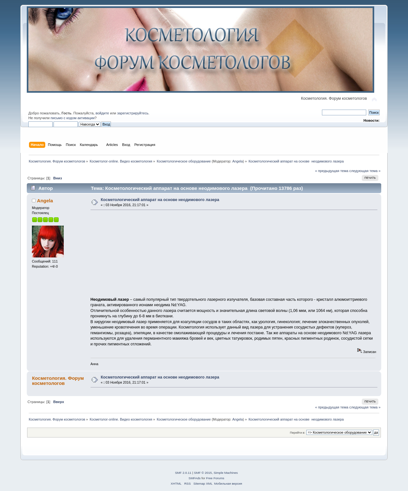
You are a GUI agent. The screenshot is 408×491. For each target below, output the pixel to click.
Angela (237, 161)
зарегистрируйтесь (132, 113)
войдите (102, 113)
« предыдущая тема (331, 171)
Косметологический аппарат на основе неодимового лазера (160, 200)
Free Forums (215, 478)
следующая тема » (365, 171)
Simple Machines (226, 472)
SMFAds (195, 478)
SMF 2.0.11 (183, 472)
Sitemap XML (203, 483)
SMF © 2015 (203, 472)
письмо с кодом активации (73, 118)
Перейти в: (297, 432)
